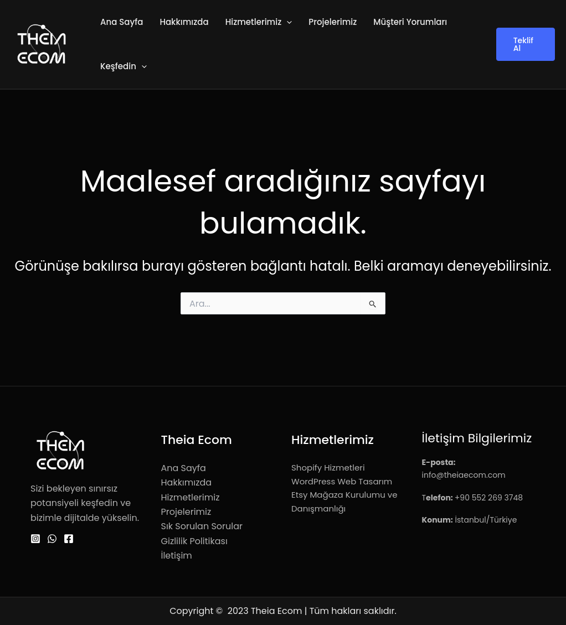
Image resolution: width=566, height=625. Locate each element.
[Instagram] (35, 539)
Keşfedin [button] (123, 66)
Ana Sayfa (121, 22)
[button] (286, 22)
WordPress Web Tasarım (341, 481)
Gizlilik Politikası (194, 541)
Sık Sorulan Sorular (202, 526)
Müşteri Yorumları (410, 22)
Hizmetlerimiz (190, 497)
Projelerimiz (332, 22)
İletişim (176, 555)
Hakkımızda (183, 22)
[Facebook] (69, 539)
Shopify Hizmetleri (328, 467)
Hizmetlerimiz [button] (258, 22)
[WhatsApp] (52, 539)
